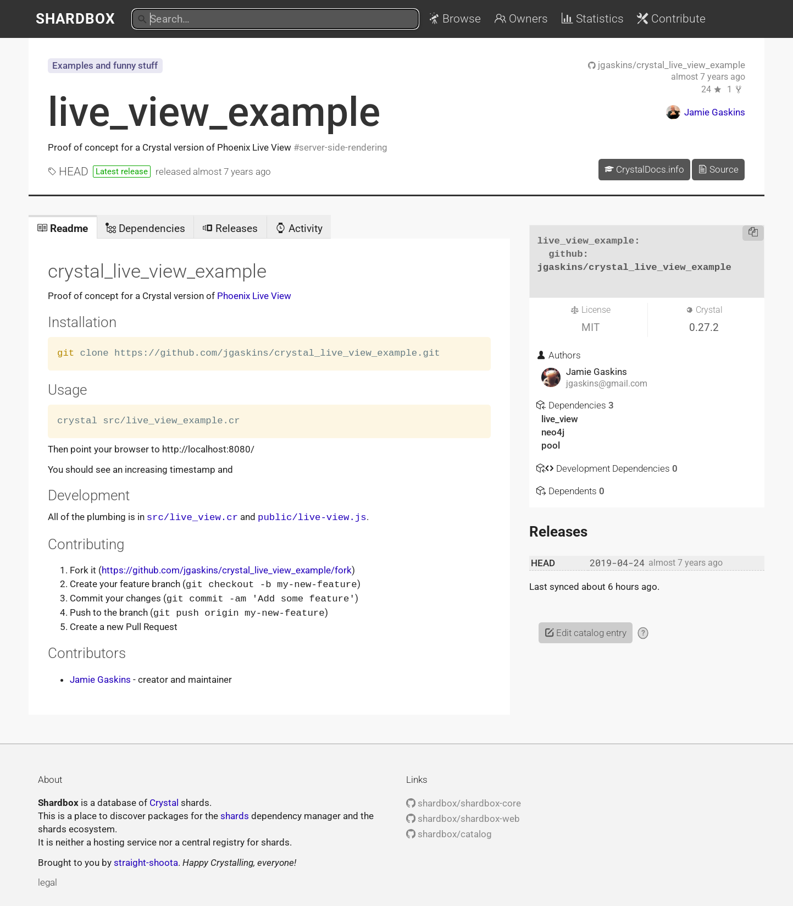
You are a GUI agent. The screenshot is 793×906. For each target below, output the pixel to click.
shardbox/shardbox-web (463, 816)
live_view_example (214, 112)
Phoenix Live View (254, 295)
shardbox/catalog (449, 831)
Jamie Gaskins (100, 677)
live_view (559, 418)
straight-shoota (146, 860)
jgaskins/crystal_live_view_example (666, 64)
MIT (590, 327)
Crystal (164, 800)
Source (718, 169)
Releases (230, 228)
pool (550, 445)
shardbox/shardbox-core (463, 800)
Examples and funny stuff (105, 65)
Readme (62, 228)
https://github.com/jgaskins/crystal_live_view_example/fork (227, 569)
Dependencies (145, 228)
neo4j (552, 432)
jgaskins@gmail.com (606, 384)
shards (234, 813)
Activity (299, 228)
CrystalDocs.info (644, 169)
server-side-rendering (343, 147)
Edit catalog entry (585, 632)
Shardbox (75, 18)
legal (47, 880)
